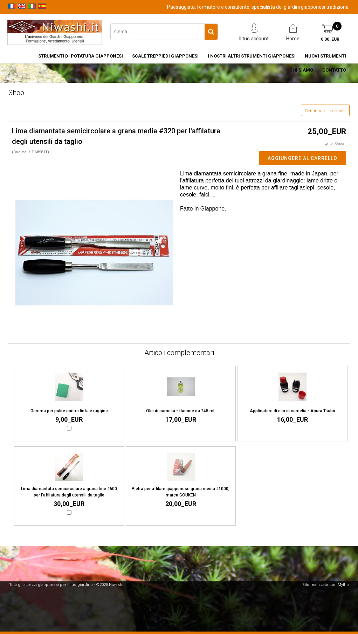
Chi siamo (301, 70)
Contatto (334, 70)
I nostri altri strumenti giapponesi (252, 56)
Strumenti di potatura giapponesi (80, 56)
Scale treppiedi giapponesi (165, 56)
